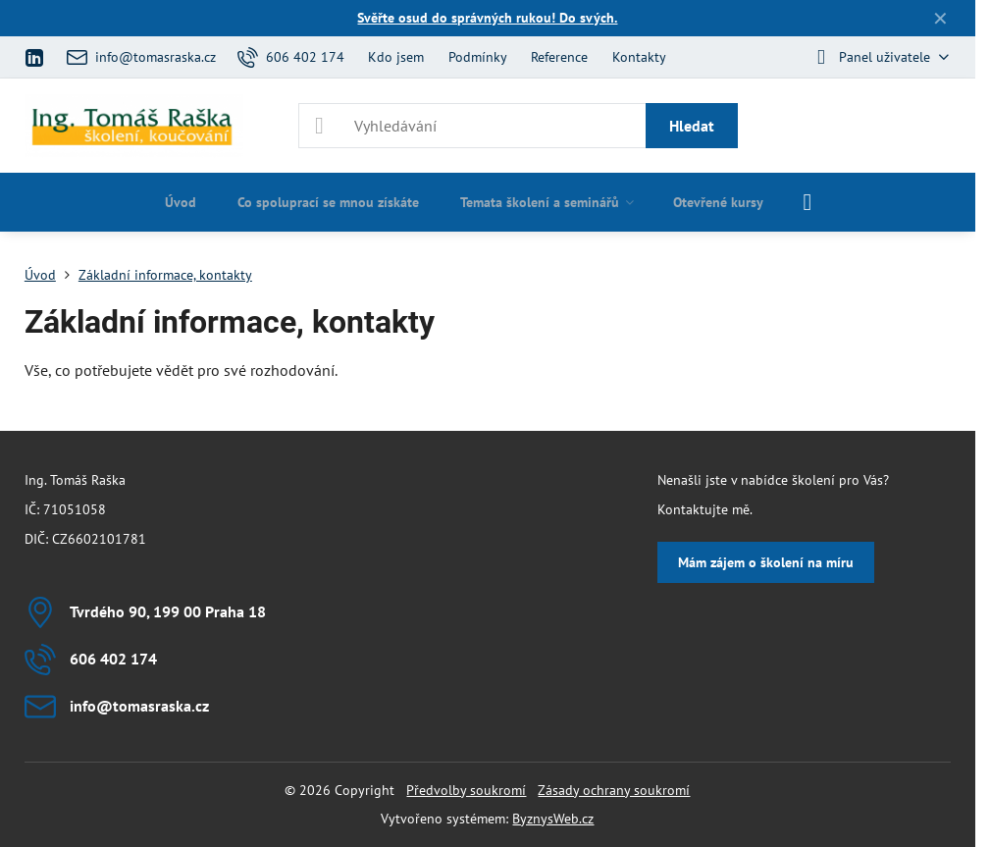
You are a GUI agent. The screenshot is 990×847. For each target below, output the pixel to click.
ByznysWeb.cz (553, 818)
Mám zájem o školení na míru (766, 562)
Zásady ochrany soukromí (614, 790)
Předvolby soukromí (466, 790)
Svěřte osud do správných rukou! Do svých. (487, 17)
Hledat (691, 125)
